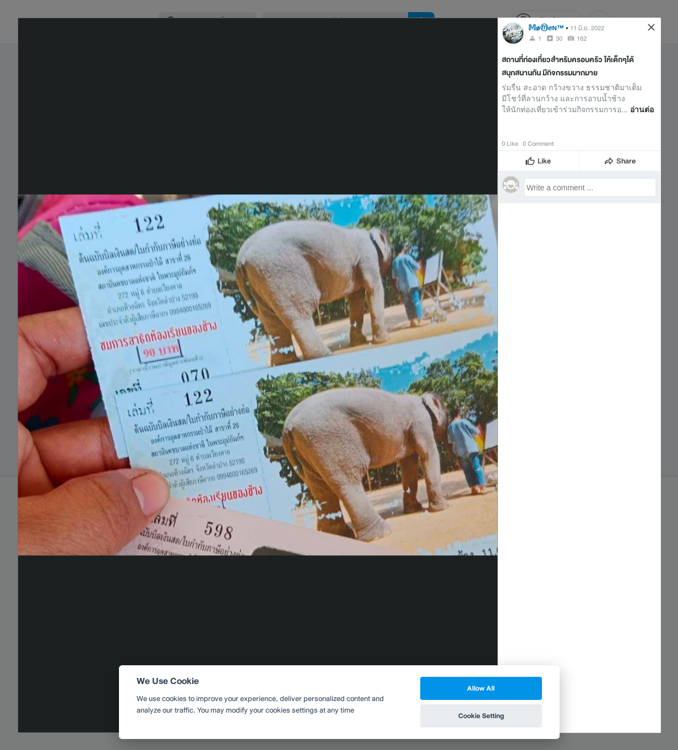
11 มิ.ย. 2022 (587, 27)
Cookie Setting (481, 715)
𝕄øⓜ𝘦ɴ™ (546, 27)
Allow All (481, 688)
